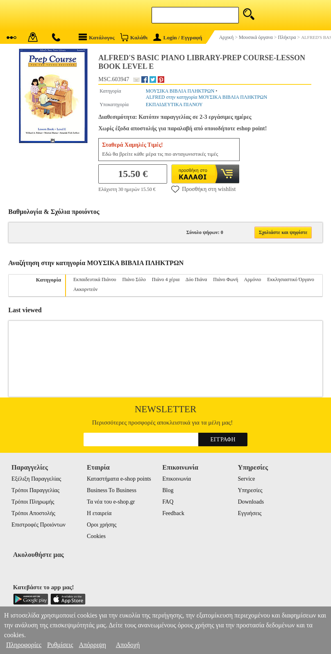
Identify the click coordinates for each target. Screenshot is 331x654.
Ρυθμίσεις (60, 644)
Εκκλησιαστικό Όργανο (290, 279)
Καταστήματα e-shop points (119, 479)
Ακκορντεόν (85, 289)
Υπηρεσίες (250, 490)
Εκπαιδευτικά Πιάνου (94, 279)
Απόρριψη (92, 644)
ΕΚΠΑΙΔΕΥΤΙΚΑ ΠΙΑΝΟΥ (174, 104)
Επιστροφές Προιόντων (38, 525)
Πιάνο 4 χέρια (165, 279)
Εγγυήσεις (249, 513)
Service (246, 479)
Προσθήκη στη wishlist (203, 189)
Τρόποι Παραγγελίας (35, 490)
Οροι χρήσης (101, 525)
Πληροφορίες (23, 644)
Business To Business (111, 490)
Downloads (251, 502)
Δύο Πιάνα (196, 279)
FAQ (167, 502)
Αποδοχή (128, 644)
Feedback (173, 513)
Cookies (96, 536)
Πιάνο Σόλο (133, 279)
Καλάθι (133, 37)
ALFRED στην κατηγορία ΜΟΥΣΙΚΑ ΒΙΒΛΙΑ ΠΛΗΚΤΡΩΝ (206, 97)
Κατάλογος (97, 37)
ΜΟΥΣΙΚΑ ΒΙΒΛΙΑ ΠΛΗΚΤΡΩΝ (180, 91)
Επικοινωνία (176, 479)
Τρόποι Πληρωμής (32, 502)
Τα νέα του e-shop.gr (111, 502)
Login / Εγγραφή (177, 37)
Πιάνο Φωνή (225, 279)
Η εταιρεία (99, 513)
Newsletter (166, 409)
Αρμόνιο (252, 279)
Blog (167, 490)
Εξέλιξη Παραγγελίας (36, 479)
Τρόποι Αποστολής (33, 513)
